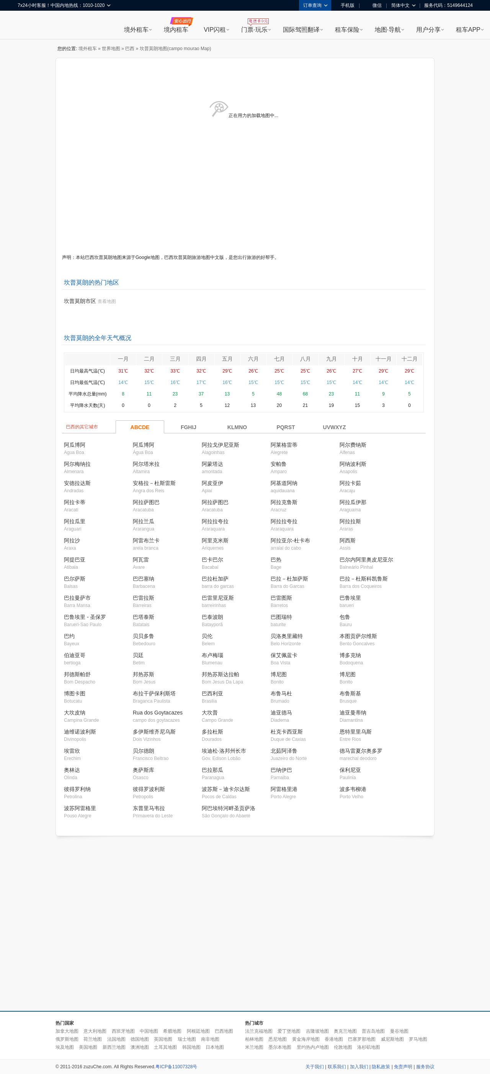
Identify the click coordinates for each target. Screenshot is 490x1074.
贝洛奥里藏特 (287, 636)
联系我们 (337, 1066)
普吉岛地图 (373, 1031)
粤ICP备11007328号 (176, 1066)
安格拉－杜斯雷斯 (154, 483)
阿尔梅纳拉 (77, 464)
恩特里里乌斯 (356, 732)
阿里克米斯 (215, 540)
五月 (227, 359)
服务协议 (425, 1066)
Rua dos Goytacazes (158, 712)
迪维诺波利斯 (80, 732)
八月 (305, 359)
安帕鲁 (279, 464)
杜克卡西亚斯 (287, 732)
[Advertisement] (72, 924)
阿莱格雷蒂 (284, 445)
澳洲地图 (140, 1047)
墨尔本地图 (279, 1047)
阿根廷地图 (198, 1031)
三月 (175, 359)
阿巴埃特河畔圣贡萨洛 (228, 808)
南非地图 (210, 1039)
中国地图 (149, 1031)
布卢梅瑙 (212, 655)
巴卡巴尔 (212, 560)
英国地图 (163, 1039)
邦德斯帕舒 (77, 674)
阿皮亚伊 (212, 483)
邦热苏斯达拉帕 (220, 674)
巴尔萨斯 (74, 579)
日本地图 (215, 1047)
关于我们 (314, 1066)
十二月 (410, 359)
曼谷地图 (399, 1031)
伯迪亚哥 (74, 655)
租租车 (27, 25)
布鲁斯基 (350, 693)
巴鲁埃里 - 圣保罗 (85, 617)
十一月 (384, 359)
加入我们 (359, 1066)
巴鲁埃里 (350, 598)
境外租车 (136, 29)
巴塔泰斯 (143, 617)
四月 (201, 359)
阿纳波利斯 (353, 464)
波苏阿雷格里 (80, 808)
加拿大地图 (67, 1031)
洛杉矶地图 (368, 1047)
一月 (123, 359)
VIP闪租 (215, 29)
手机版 (344, 5)
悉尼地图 (277, 1039)
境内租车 (176, 29)
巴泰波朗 (212, 617)
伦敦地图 (343, 1047)
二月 (149, 359)
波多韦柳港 (353, 789)
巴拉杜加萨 (215, 579)
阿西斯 (348, 540)
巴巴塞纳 (143, 579)
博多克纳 (350, 655)
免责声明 (403, 1066)
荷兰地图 (92, 1039)
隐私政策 (381, 1066)
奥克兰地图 (345, 1031)
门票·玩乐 (254, 29)
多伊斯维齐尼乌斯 (154, 732)
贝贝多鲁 (143, 636)
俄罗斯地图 (67, 1039)
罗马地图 (418, 1039)
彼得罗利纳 (77, 789)
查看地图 (107, 301)
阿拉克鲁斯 (284, 502)
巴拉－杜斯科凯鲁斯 (364, 579)
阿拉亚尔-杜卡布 (290, 540)
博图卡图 (74, 693)
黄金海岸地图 (306, 1039)
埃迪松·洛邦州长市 (224, 751)
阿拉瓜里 (74, 521)
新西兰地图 (114, 1047)
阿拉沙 (72, 540)
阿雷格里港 (284, 789)
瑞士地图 (187, 1039)
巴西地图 (224, 1031)
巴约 (69, 636)
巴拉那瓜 (212, 770)
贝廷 (138, 655)
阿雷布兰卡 (146, 540)
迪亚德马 (281, 712)
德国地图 (140, 1039)
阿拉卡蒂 (74, 502)
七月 (279, 359)
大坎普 (210, 712)
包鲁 (345, 617)
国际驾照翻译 (301, 29)
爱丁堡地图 (289, 1031)
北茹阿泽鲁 (284, 751)
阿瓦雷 (141, 560)
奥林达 (72, 770)
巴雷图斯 (281, 598)
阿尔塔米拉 (146, 464)
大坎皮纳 (74, 712)
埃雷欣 (72, 751)
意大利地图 (94, 1031)
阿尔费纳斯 (353, 445)
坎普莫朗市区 (80, 301)
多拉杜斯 (212, 732)
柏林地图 (254, 1039)
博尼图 (279, 674)
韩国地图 (191, 1047)
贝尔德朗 (143, 751)
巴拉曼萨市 (77, 598)
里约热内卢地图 (313, 1047)
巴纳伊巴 (281, 770)
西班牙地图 (123, 1031)
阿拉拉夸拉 (215, 521)
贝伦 (207, 636)
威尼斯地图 (392, 1039)
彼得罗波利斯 (149, 789)
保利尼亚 (350, 770)
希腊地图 (172, 1031)
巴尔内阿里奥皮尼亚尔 (366, 560)
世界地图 (111, 48)
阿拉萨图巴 (146, 502)
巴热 (276, 560)
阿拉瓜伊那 (353, 502)
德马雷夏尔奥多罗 (361, 751)
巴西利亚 (212, 693)
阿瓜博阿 (74, 445)
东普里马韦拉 (149, 808)
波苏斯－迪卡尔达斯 (226, 789)
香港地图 (334, 1039)
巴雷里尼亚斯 (218, 598)
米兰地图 (254, 1047)
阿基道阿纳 (284, 483)
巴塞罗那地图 (362, 1039)
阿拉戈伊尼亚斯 (220, 445)
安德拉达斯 (77, 483)
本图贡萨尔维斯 (358, 636)
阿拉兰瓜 (143, 521)
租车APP (468, 29)
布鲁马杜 (281, 693)
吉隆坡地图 (317, 1031)
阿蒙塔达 (212, 464)
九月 (331, 359)
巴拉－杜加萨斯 (289, 579)
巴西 (129, 48)
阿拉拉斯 (350, 521)
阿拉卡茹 (350, 483)
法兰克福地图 (259, 1031)
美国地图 (88, 1047)
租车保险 (347, 29)
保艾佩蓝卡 (284, 655)
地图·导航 (388, 29)
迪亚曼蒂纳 (353, 712)
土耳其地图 (165, 1047)
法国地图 (116, 1039)
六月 (253, 359)
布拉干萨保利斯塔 (154, 693)
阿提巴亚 (74, 560)
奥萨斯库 (143, 770)
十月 (357, 359)
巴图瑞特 (281, 617)
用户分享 (428, 29)
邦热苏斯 (143, 674)
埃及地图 (65, 1047)
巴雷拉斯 (143, 598)
